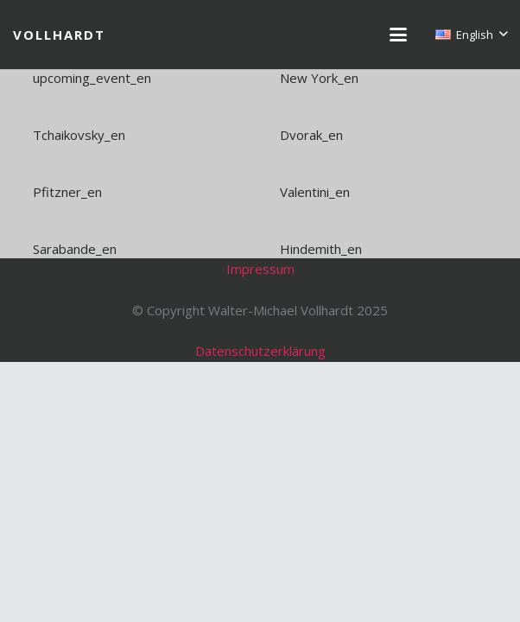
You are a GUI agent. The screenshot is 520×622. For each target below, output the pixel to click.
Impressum (260, 268)
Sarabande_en (75, 248)
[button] (398, 34)
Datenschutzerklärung (260, 350)
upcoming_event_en (92, 77)
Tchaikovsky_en (79, 134)
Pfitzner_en (67, 191)
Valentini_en (315, 191)
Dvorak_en (311, 134)
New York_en (319, 77)
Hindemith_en (321, 248)
